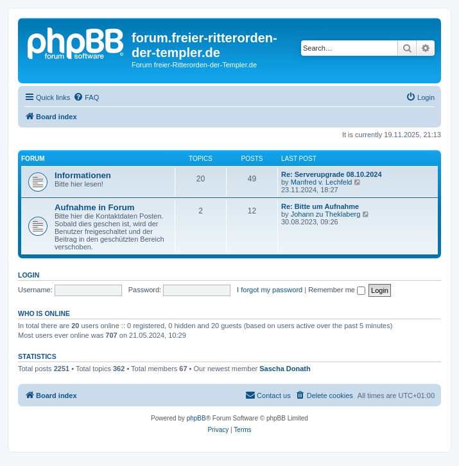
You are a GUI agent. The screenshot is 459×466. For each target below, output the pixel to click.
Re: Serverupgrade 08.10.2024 (331, 174)
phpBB (196, 418)
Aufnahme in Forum (95, 207)
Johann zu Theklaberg (326, 214)
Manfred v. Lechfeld (321, 182)
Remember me (336, 290)
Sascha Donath (284, 368)
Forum (33, 158)
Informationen (83, 175)
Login (28, 275)
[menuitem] (86, 97)
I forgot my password (269, 290)
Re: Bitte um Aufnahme (320, 206)
